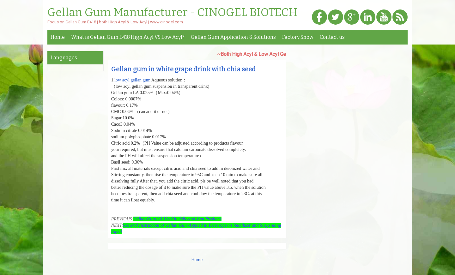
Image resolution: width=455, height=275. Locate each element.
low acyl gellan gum (132, 80)
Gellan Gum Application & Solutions (233, 37)
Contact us (332, 37)
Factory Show (297, 37)
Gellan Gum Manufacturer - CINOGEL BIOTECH (172, 12)
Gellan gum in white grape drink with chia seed (183, 69)
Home (58, 37)
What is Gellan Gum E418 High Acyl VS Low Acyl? (128, 37)
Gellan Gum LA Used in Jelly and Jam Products (177, 219)
